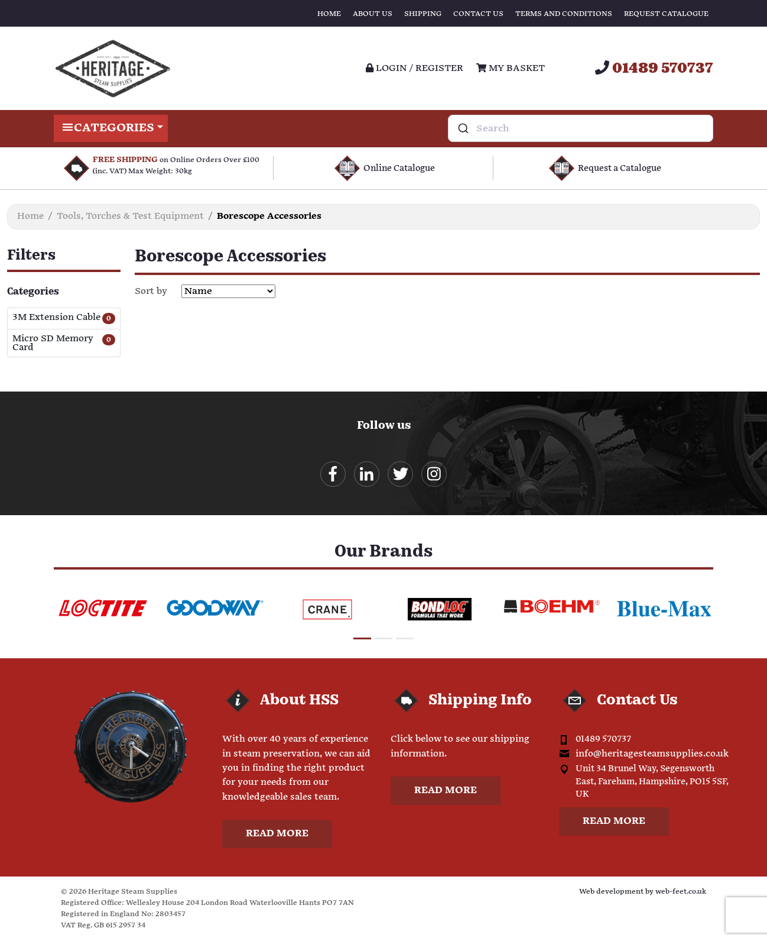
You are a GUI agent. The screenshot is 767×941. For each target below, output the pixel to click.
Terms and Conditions (563, 13)
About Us (372, 13)
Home (329, 13)
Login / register (414, 68)
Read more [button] (277, 833)
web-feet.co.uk (680, 891)
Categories (110, 128)
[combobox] (580, 128)
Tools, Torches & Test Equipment (130, 216)
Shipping (422, 13)
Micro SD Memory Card (52, 343)
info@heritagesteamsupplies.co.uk (652, 753)
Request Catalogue (666, 13)
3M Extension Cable (56, 318)
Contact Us (478, 13)
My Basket (510, 68)
